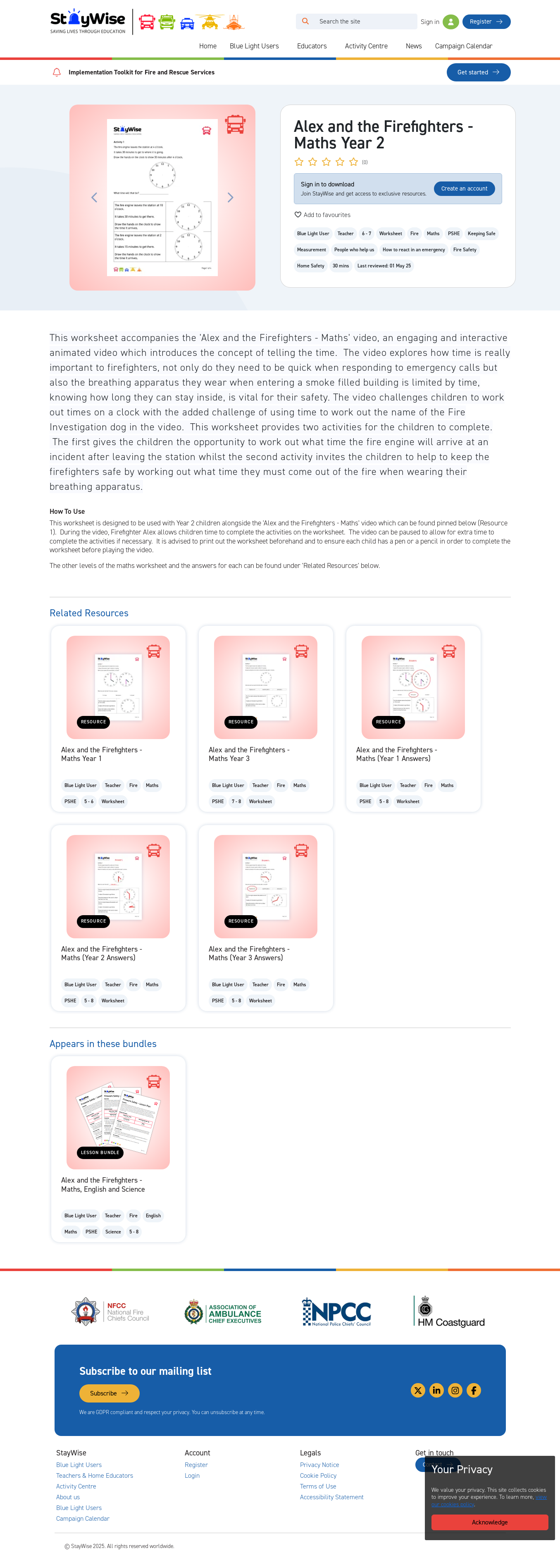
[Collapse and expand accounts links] (257, 1452)
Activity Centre (366, 46)
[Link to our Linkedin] (436, 1390)
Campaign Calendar (464, 46)
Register (486, 21)
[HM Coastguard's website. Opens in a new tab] (449, 1311)
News (414, 46)
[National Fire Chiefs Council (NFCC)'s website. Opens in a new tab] (110, 1311)
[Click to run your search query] (305, 21)
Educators (312, 46)
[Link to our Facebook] (474, 1390)
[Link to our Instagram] (455, 1390)
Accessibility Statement (332, 1497)
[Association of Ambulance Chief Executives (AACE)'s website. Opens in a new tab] (223, 1311)
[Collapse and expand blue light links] (284, 46)
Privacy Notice (319, 1465)
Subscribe (109, 1393)
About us (68, 1497)
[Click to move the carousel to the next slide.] (230, 197)
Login (192, 1476)
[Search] (366, 21)
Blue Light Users (254, 46)
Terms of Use (318, 1486)
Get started (479, 72)
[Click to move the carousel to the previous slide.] (94, 197)
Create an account (464, 188)
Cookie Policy (318, 1476)
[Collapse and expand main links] (142, 1452)
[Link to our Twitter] (418, 1390)
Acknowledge (490, 1522)
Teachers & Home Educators (94, 1476)
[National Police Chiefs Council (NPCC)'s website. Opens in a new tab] (336, 1311)
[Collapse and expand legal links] (373, 1452)
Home (208, 46)
